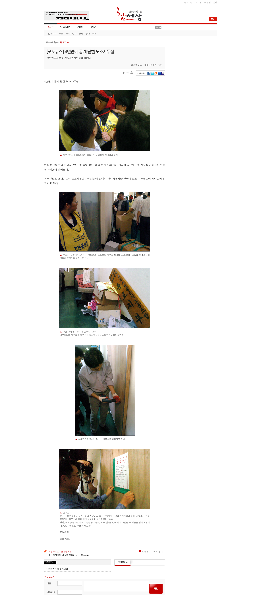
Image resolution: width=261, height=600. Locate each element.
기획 (80, 26)
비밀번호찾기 (210, 2)
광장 (90, 26)
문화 (88, 33)
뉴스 (50, 26)
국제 (94, 33)
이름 (49, 583)
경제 (81, 33)
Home (49, 42)
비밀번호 (51, 592)
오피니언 (65, 26)
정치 (74, 33)
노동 (61, 33)
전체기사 (52, 33)
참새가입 (188, 2)
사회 (67, 33)
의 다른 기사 (152, 551)
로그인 (198, 2)
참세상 (129, 14)
